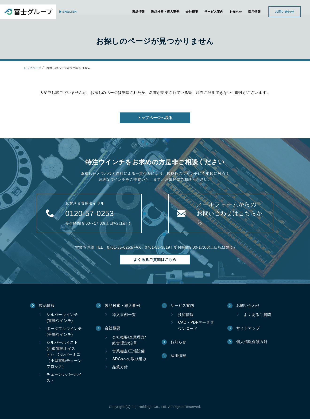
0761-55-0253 (119, 247)
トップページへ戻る (155, 118)
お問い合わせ (281, 12)
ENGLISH (73, 12)
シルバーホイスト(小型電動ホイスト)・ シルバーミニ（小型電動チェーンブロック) (64, 354)
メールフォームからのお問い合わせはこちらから (230, 213)
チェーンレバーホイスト (64, 377)
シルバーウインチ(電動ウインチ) (62, 318)
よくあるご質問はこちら (154, 260)
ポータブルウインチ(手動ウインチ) (64, 332)
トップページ (32, 68)
